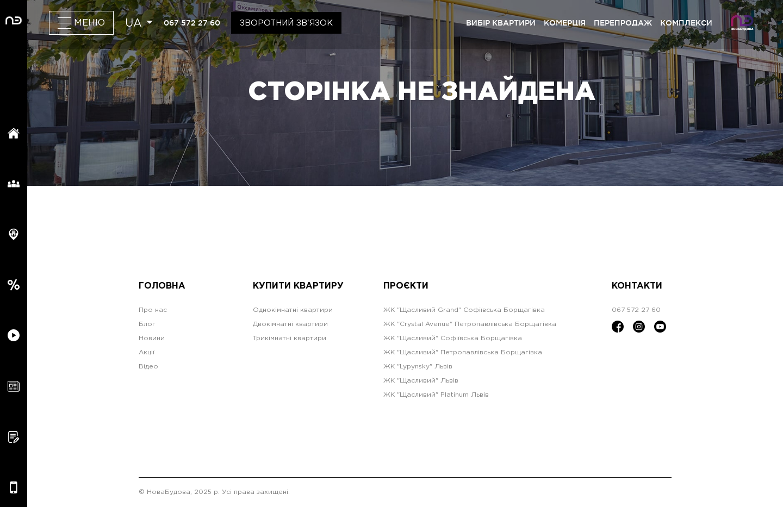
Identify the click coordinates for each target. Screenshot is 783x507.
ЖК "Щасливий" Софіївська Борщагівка (452, 338)
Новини (152, 338)
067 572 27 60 (192, 22)
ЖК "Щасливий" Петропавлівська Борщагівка (462, 352)
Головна (162, 286)
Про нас (153, 310)
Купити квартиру (298, 286)
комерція (565, 22)
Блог (147, 324)
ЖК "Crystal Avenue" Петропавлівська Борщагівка (469, 324)
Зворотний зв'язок (286, 23)
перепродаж (623, 22)
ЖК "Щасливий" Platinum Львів (436, 395)
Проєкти (405, 286)
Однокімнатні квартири (293, 310)
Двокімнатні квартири (290, 324)
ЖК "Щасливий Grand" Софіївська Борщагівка (464, 310)
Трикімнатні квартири (289, 338)
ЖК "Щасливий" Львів (420, 381)
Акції (146, 352)
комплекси (686, 22)
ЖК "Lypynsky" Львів (417, 367)
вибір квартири (501, 22)
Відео (148, 367)
